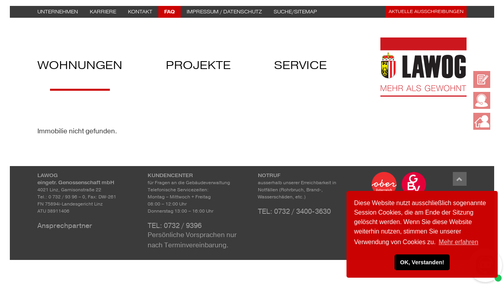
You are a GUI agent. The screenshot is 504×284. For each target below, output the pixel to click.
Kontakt (140, 12)
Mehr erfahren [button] (458, 242)
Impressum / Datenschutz (224, 12)
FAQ (169, 12)
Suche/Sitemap (295, 12)
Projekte (198, 67)
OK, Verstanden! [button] (422, 262)
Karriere (103, 12)
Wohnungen (79, 67)
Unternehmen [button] (57, 12)
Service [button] (300, 67)
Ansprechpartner (64, 225)
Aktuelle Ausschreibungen (426, 12)
